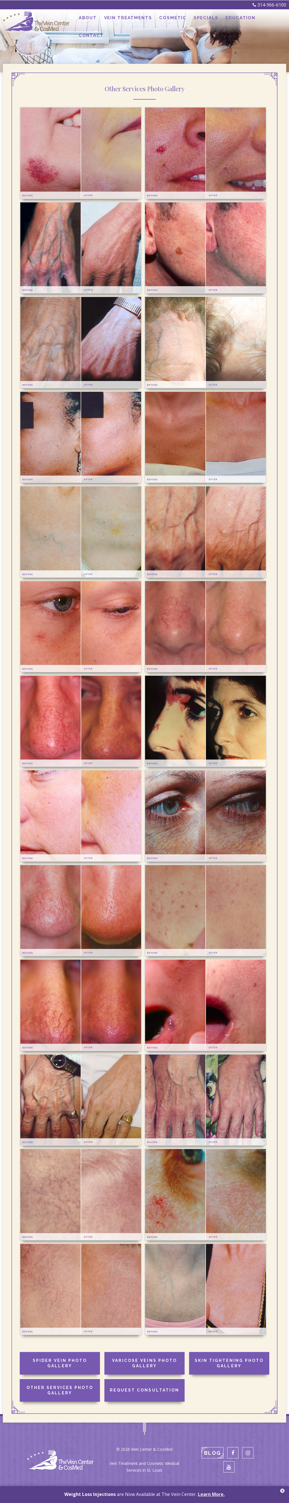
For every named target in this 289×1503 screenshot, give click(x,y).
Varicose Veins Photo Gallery (144, 1363)
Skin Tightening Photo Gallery (229, 1363)
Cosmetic (173, 21)
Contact (270, 21)
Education (238, 21)
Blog (212, 1453)
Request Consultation (144, 1390)
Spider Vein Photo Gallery (60, 1363)
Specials (204, 21)
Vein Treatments (130, 21)
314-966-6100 (269, 4)
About (91, 21)
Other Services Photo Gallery (60, 1390)
